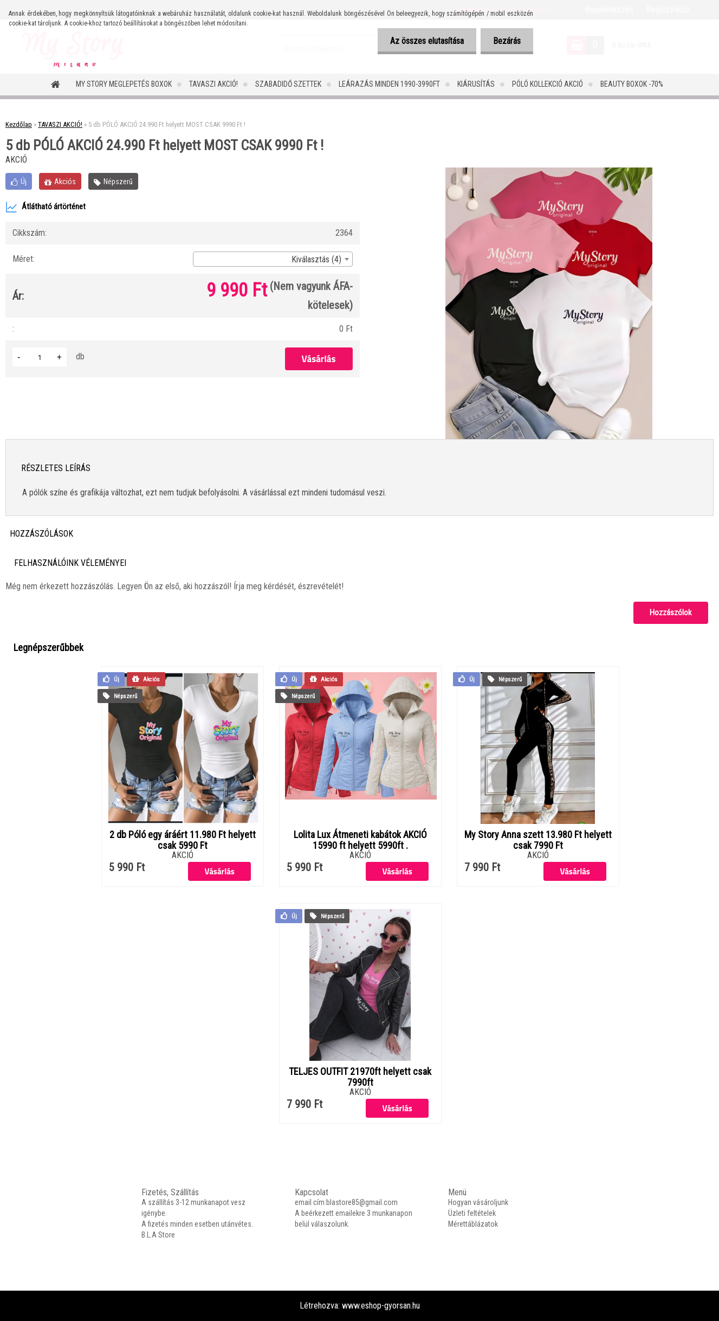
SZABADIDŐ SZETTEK (288, 84)
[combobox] (272, 259)
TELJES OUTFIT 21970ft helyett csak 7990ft (360, 1077)
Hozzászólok (671, 612)
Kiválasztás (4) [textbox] (316, 259)
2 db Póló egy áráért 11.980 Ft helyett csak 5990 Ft (182, 840)
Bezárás (506, 41)
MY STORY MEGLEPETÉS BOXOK (124, 84)
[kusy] (39, 356)
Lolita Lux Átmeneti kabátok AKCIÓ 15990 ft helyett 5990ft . (360, 840)
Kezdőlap (18, 124)
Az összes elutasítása (424, 41)
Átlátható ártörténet (45, 207)
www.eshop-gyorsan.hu (381, 1305)
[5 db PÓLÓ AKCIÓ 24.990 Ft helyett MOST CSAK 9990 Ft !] (548, 171)
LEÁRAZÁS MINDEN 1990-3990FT (389, 84)
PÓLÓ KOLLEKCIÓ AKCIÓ (547, 84)
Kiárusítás (476, 84)
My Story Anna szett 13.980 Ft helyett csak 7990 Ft (538, 840)
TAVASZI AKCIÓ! (213, 84)
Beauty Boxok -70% (631, 84)
